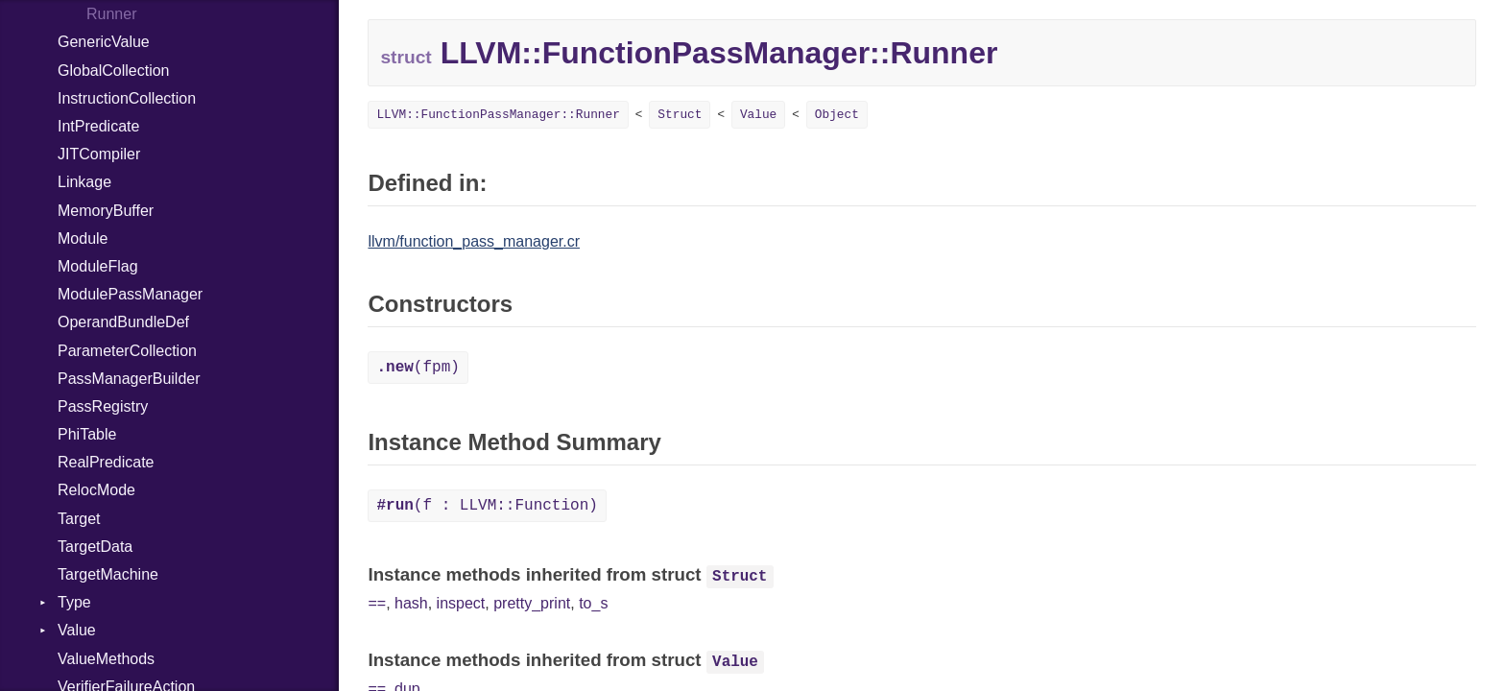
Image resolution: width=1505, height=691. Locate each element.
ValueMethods (106, 659)
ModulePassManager (130, 294)
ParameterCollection (127, 351)
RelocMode (96, 490)
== (377, 603)
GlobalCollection (114, 70)
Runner (111, 14)
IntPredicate (98, 126)
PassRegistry (103, 406)
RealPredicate (106, 462)
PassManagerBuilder (129, 378)
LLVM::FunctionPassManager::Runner (497, 114)
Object (837, 114)
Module (83, 238)
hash (411, 603)
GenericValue (104, 42)
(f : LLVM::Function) (486, 505)
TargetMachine (108, 574)
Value (77, 630)
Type (74, 602)
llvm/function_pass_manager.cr (474, 241)
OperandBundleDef (123, 322)
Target (79, 519)
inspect (461, 603)
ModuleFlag (98, 266)
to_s (593, 603)
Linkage (84, 182)
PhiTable (87, 434)
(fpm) (417, 367)
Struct (679, 114)
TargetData (95, 546)
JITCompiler (99, 154)
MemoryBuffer (106, 211)
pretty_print (531, 603)
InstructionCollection (127, 98)
